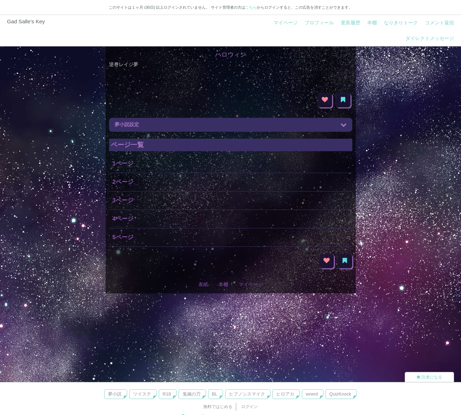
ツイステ (142, 394)
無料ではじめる (217, 406)
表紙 (203, 284)
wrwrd (312, 394)
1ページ (123, 163)
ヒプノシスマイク (247, 394)
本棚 (372, 22)
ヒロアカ (285, 394)
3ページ (123, 200)
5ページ (123, 237)
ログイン (249, 406)
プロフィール (319, 22)
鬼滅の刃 (191, 394)
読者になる (429, 377)
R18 (167, 394)
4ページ (123, 218)
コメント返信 (439, 22)
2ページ (123, 182)
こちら (251, 7)
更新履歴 (350, 22)
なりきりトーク (401, 22)
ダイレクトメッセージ (429, 38)
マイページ (285, 22)
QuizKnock (340, 394)
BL (214, 394)
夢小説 (115, 394)
